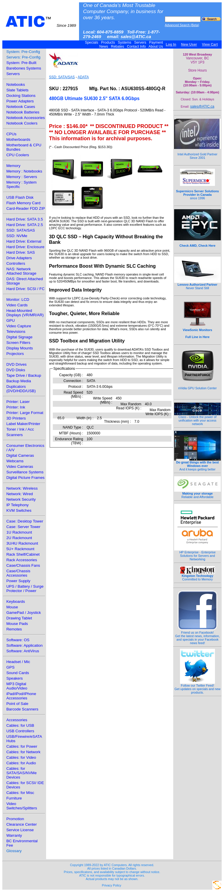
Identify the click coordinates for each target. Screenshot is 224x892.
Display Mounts (19, 348)
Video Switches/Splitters (21, 806)
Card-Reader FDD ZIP (25, 208)
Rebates (117, 47)
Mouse (12, 607)
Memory (13, 166)
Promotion (15, 819)
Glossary (14, 851)
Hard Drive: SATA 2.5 (24, 225)
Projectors (15, 353)
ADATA (83, 77)
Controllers (15, 263)
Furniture (14, 798)
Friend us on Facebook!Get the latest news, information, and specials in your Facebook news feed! (197, 636)
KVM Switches (19, 510)
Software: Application (24, 645)
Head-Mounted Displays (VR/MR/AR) (25, 312)
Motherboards (18, 139)
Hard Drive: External (23, 241)
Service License (20, 830)
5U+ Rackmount (20, 549)
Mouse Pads (17, 623)
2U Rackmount (19, 538)
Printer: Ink (15, 407)
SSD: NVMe (16, 236)
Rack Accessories (21, 560)
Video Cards (17, 305)
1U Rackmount (19, 532)
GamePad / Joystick (23, 612)
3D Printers (16, 418)
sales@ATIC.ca (202, 106)
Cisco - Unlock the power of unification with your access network (197, 419)
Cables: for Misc (20, 792)
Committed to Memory (197, 576)
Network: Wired (19, 494)
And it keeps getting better (197, 464)
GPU (10, 320)
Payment (156, 42)
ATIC (41, 21)
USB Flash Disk (20, 197)
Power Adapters (20, 101)
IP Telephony (17, 505)
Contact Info (136, 47)
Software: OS (17, 640)
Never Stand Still (197, 285)
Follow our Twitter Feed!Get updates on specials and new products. (197, 687)
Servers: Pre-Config (23, 57)
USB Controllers (20, 731)
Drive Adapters (19, 258)
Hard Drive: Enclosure (25, 247)
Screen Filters (18, 342)
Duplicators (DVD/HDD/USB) (21, 388)
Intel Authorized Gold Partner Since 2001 (197, 152)
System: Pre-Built (21, 63)
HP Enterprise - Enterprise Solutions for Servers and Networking (197, 554)
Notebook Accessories (25, 118)
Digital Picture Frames (25, 477)
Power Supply (18, 581)
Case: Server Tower (23, 527)
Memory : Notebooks (24, 171)
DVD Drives (16, 364)
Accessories (16, 720)
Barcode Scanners (22, 709)
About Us (156, 47)
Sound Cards (17, 673)
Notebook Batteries (22, 112)
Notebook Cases (20, 106)
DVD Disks (15, 370)
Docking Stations (21, 95)
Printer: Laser (18, 401)
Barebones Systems (23, 68)
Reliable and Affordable (197, 494)
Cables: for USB (20, 725)
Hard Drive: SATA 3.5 (24, 219)
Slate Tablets (17, 90)
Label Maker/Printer (23, 424)
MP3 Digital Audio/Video (16, 686)
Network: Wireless (22, 488)
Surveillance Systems (24, 472)
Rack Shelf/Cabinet (23, 554)
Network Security (21, 499)
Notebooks (15, 84)
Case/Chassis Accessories (18, 573)
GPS (10, 667)
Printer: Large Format (24, 413)
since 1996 (197, 191)
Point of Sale (17, 703)
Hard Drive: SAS (20, 252)
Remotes (14, 629)
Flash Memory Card (23, 203)
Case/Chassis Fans (23, 565)
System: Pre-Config (23, 51)
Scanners (14, 435)
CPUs (11, 134)
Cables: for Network (23, 752)
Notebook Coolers (22, 123)
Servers (140, 42)
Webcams (15, 461)
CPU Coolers (17, 155)
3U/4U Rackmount (22, 543)
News (103, 47)
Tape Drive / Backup (23, 375)
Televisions (15, 331)
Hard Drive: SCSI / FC (25, 289)
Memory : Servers (21, 177)
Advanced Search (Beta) (182, 25)
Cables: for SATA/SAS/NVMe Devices (21, 772)
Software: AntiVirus (22, 651)
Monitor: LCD (17, 299)
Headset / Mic (18, 662)
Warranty (14, 835)
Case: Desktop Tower (24, 521)
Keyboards (15, 601)
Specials (91, 42)
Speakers (14, 678)
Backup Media (18, 381)
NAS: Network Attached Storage (21, 271)
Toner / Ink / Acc (20, 429)
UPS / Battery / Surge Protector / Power (24, 588)
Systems (124, 42)
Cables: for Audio (21, 763)
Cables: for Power (21, 746)
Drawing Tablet (19, 618)
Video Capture (18, 326)
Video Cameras (19, 466)
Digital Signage (19, 337)
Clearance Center (21, 824)
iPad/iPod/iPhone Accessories (21, 696)
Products (108, 42)
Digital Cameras (20, 455)
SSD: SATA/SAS (20, 230)
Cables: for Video (21, 757)
